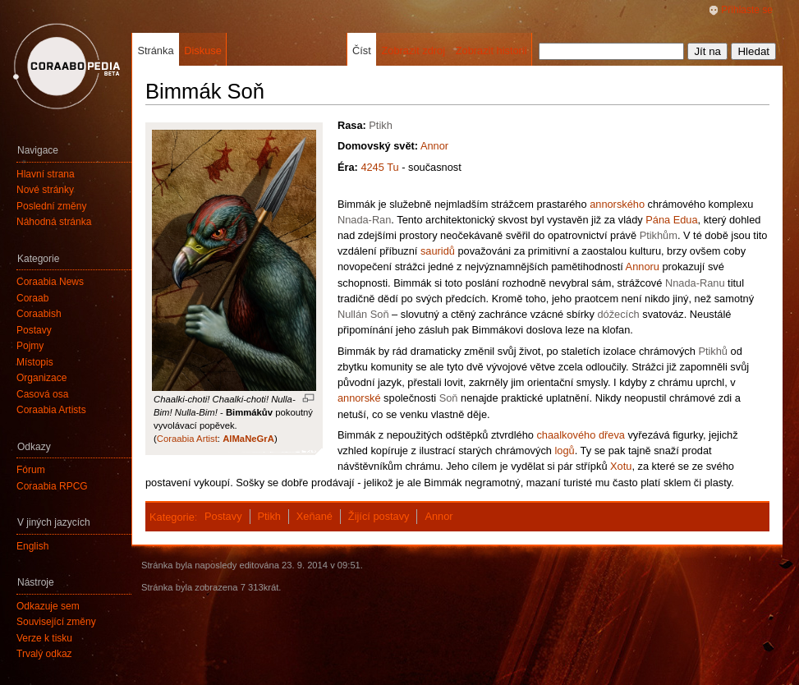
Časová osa (42, 394)
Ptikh (380, 125)
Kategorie (172, 516)
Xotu (620, 466)
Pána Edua (671, 220)
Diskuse (203, 50)
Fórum (30, 470)
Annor (434, 146)
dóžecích (618, 314)
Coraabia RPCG (52, 486)
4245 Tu (379, 167)
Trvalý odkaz (44, 654)
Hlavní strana (45, 174)
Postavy (223, 516)
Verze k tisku (44, 638)
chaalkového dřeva (580, 435)
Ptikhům (658, 235)
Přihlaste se (747, 10)
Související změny (56, 622)
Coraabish (39, 314)
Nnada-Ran (364, 220)
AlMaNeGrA (248, 439)
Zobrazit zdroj (413, 50)
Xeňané (314, 516)
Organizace (41, 378)
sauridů (437, 251)
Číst (361, 50)
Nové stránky (45, 189)
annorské (359, 398)
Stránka (155, 50)
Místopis (34, 362)
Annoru (642, 266)
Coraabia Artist (187, 439)
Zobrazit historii (491, 50)
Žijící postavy (379, 516)
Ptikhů (713, 351)
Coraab (32, 298)
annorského (617, 204)
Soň (448, 398)
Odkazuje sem (48, 606)
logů (564, 450)
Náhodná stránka (53, 222)
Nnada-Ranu (695, 283)
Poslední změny (51, 206)
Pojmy (30, 346)
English (32, 546)
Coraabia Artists (51, 410)
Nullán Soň (363, 314)
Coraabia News (50, 281)
